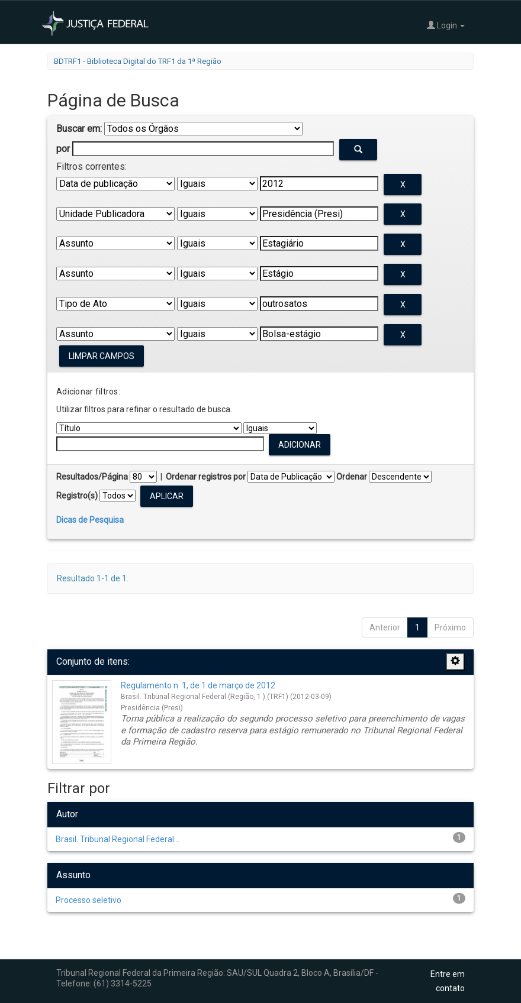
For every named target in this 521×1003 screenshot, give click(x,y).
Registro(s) (77, 495)
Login (446, 25)
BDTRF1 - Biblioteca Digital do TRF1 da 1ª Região (137, 61)
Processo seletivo (88, 900)
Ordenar (351, 476)
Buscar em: (79, 128)
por (63, 148)
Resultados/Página (92, 476)
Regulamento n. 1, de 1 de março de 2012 (198, 685)
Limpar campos (101, 356)
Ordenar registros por (206, 476)
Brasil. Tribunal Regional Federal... (117, 839)
